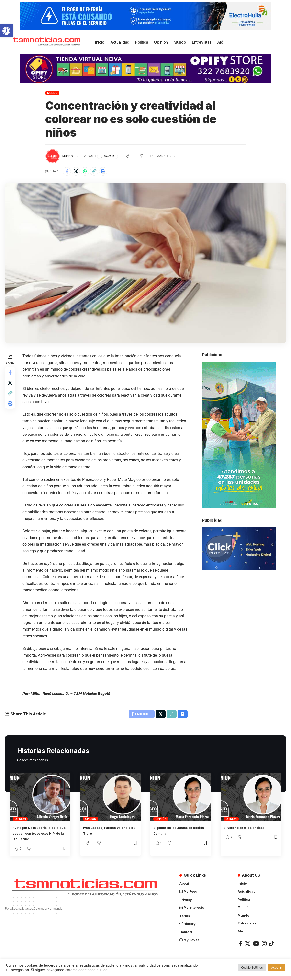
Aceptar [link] (276, 967)
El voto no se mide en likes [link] (249, 830)
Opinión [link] (20, 821)
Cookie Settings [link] (252, 967)
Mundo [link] (52, 92)
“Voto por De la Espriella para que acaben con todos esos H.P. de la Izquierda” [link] (39, 836)
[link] (6, 30)
